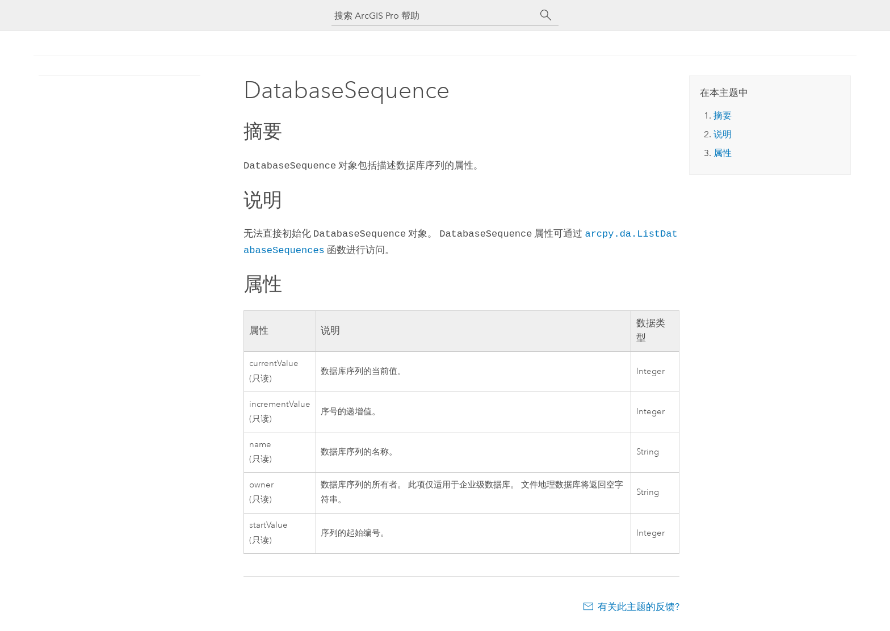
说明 (722, 134)
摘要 (722, 115)
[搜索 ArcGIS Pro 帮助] (433, 16)
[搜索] (546, 15)
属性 (722, 153)
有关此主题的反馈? (638, 603)
